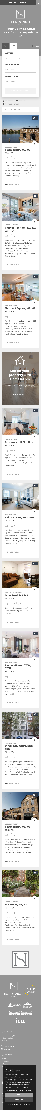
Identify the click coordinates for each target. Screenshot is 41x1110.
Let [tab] (13, 46)
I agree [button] (19, 1105)
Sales (4, 1059)
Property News (8, 1069)
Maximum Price (12, 65)
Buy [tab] (5, 46)
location (9, 53)
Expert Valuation (17, 3)
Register (5, 1066)
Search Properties (20, 91)
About (5, 1064)
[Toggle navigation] (38, 2)
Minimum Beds (11, 77)
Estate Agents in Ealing (10, 1072)
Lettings (5, 1061)
